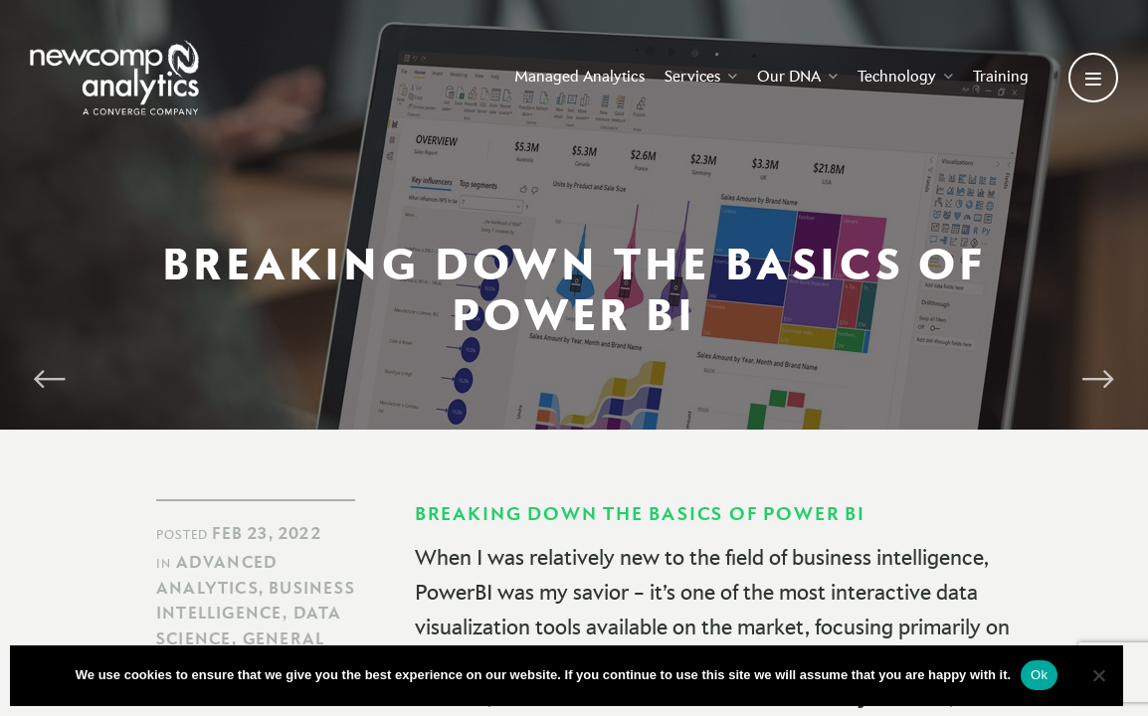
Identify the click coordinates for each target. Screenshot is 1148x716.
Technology (905, 76)
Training (1001, 76)
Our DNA (797, 76)
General (283, 638)
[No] (1098, 675)
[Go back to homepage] (114, 77)
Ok (1039, 674)
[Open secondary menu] (1093, 77)
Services (701, 76)
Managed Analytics (579, 76)
